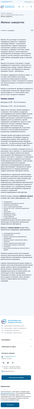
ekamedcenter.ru (9, 371)
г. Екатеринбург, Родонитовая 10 (12, 333)
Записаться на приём (16, 377)
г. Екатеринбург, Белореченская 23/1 (13, 326)
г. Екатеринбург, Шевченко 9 (11, 330)
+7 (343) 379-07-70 (6, 2)
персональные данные (7, 393)
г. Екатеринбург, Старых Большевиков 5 (14, 328)
